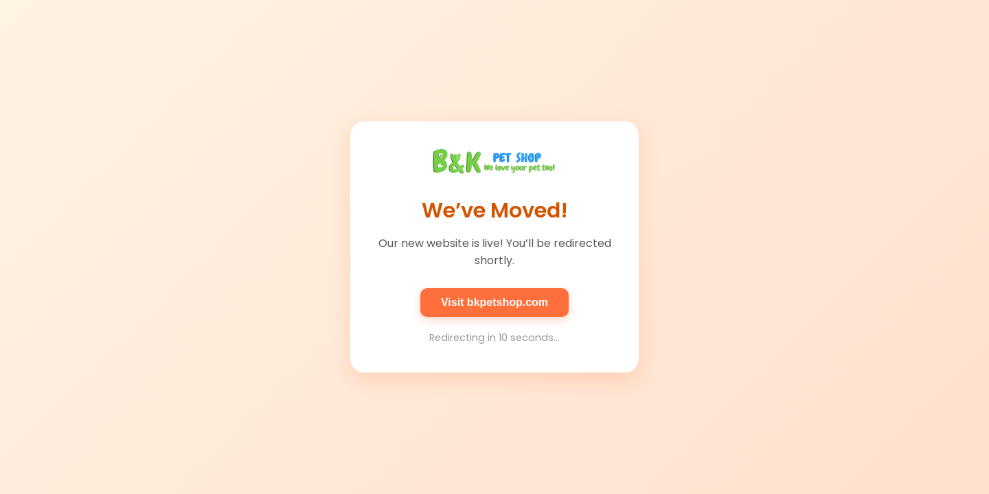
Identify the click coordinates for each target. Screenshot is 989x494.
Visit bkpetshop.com (494, 302)
